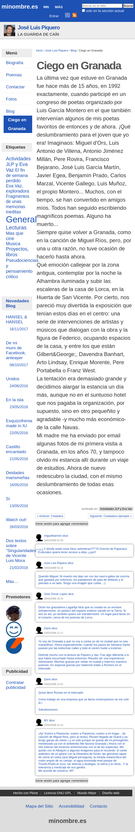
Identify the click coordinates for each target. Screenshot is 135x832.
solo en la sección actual (105, 11)
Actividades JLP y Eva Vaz (116, 508)
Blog (74, 50)
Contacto (98, 806)
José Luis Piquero (39, 27)
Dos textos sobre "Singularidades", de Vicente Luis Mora (22, 554)
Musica (13, 243)
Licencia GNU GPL (58, 793)
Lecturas (16, 227)
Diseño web (110, 793)
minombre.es (20, 6)
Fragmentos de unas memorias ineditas (17, 204)
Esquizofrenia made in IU (19, 427)
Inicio (39, 50)
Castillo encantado (17, 453)
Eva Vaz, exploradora (17, 188)
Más (59, 7)
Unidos (17, 382)
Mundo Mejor (86, 793)
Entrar (54, 16)
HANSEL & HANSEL (17, 323)
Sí (17, 502)
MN (46, 7)
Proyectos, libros (17, 251)
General (21, 219)
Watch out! (17, 523)
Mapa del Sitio (39, 806)
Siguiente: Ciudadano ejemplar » (111, 516)
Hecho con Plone (25, 793)
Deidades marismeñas (18, 479)
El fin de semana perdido (17, 175)
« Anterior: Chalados (50, 516)
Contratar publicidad (15, 685)
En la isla (17, 403)
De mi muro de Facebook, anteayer (17, 354)
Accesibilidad (71, 806)
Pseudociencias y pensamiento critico (22, 268)
